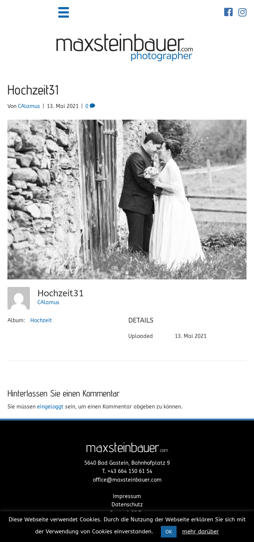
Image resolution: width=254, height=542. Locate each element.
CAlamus (48, 302)
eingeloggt (50, 407)
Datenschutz (127, 504)
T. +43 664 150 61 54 (127, 471)
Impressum (127, 496)
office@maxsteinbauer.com (127, 480)
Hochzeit (41, 320)
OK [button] (168, 531)
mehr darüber (200, 531)
